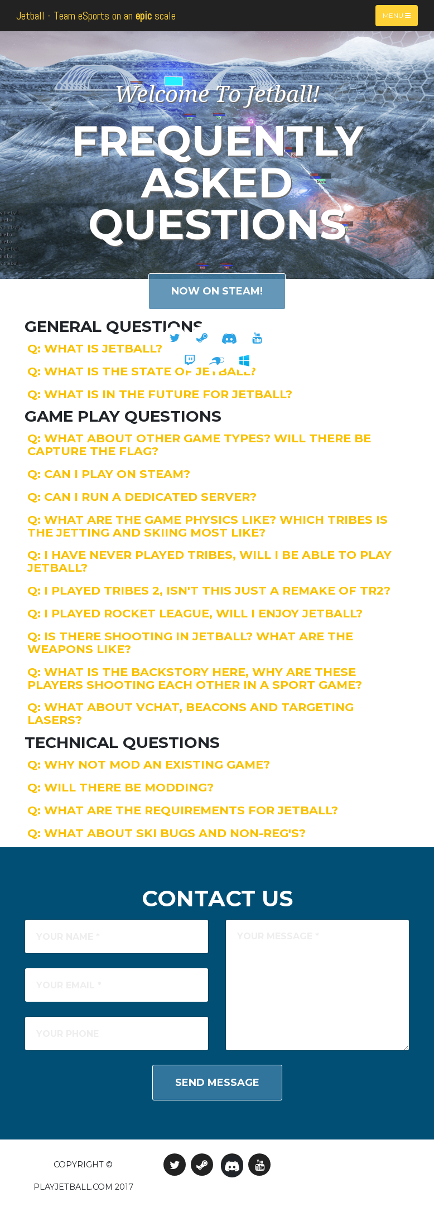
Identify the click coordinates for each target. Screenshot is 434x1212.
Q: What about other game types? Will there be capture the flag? (199, 444)
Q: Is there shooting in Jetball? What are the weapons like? (190, 642)
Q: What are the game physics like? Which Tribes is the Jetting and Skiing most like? (207, 526)
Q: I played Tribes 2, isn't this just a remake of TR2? (208, 590)
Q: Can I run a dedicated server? (142, 497)
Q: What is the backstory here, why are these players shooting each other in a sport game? (194, 678)
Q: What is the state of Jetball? (141, 371)
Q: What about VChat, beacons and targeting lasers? (190, 713)
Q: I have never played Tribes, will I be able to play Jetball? (209, 561)
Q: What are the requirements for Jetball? (182, 810)
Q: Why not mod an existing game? (148, 764)
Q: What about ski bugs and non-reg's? (166, 833)
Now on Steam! (217, 291)
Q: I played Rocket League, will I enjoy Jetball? (195, 613)
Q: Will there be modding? (120, 787)
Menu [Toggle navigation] (397, 15)
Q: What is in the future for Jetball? (159, 394)
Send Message (217, 1082)
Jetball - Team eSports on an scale (96, 15)
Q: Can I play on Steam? (108, 474)
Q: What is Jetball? (94, 348)
